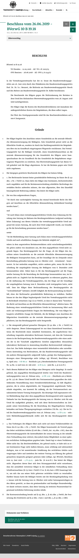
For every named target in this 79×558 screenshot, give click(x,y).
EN (66, 28)
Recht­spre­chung (23, 14)
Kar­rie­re (63, 550)
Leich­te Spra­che (46, 3)
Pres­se (73, 3)
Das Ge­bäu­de (38, 14)
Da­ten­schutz (72, 553)
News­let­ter (15, 550)
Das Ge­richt (8, 14)
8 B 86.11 (23, 366)
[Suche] (70, 14)
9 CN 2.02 (46, 381)
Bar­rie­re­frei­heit (61, 553)
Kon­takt (62, 14)
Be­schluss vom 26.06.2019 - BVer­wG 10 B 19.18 (17, 524)
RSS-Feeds (6, 550)
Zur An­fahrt (41, 540)
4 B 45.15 (29, 465)
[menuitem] (9, 14)
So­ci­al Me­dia (25, 550)
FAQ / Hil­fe (55, 550)
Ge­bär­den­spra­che (60, 3)
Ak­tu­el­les (51, 14)
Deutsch (32, 3)
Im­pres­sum (72, 550)
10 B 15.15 (42, 369)
